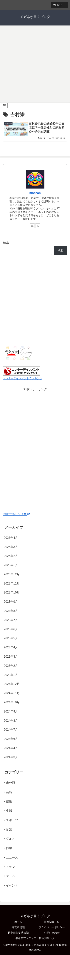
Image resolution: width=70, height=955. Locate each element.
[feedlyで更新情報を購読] (32, 225)
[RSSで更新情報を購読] (37, 225)
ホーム (18, 921)
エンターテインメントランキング (22, 378)
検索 (6, 243)
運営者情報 (18, 927)
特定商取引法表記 (18, 932)
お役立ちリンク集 (16, 514)
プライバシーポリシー (52, 927)
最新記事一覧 (52, 921)
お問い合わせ (52, 932)
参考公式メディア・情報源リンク (35, 938)
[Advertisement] (35, 65)
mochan (35, 193)
